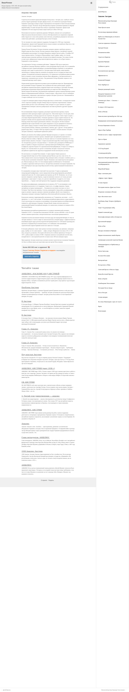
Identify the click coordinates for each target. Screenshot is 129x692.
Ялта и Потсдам (102, 292)
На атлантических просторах (106, 71)
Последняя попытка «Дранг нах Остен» (109, 187)
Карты (100, 306)
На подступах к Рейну (104, 265)
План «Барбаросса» (103, 84)
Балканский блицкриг (104, 80)
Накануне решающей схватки (106, 89)
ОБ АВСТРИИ (28, 382)
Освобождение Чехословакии (106, 283)
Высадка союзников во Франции (107, 230)
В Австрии (26, 301)
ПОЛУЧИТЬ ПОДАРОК (32, 256)
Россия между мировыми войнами (107, 32)
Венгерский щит (102, 260)
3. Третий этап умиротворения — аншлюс (41, 396)
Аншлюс (25, 424)
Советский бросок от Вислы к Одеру (108, 269)
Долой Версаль (102, 11)
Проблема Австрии (30, 287)
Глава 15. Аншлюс (30, 329)
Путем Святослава (103, 251)
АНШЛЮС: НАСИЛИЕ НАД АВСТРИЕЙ (40, 274)
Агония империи (103, 297)
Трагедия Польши (103, 48)
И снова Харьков (103, 182)
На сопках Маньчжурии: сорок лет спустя (109, 301)
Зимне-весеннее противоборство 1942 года (110, 116)
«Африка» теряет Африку (105, 178)
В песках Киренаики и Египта (106, 125)
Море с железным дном (104, 173)
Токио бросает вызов (104, 27)
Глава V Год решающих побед (106, 207)
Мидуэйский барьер (103, 169)
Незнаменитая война (104, 52)
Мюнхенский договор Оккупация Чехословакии (113, 690)
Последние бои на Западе (105, 288)
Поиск (112, 2)
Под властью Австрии (31, 354)
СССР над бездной (103, 148)
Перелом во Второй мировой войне (108, 157)
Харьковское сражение (104, 144)
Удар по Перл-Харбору (104, 130)
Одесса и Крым (102, 139)
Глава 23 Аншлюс (30, 343)
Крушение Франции (103, 61)
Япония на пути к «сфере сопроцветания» (110, 134)
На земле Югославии (104, 255)
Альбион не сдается (103, 66)
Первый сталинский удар (105, 212)
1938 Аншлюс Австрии (32, 451)
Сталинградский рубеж (104, 153)
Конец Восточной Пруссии (105, 274)
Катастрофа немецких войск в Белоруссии (110, 217)
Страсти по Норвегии (104, 57)
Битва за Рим (101, 226)
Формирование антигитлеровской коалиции (110, 121)
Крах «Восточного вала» (105, 196)
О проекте (44, 480)
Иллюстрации (102, 311)
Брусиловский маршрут (104, 221)
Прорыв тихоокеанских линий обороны (109, 235)
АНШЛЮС (27, 465)
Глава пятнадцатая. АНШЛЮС (36, 437)
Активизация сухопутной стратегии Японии (110, 240)
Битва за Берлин (102, 278)
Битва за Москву (102, 111)
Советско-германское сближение (107, 43)
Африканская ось (103, 75)
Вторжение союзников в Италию (107, 192)
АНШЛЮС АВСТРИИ (32, 410)
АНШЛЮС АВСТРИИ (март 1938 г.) (38, 368)
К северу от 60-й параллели (106, 107)
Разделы (51, 480)
